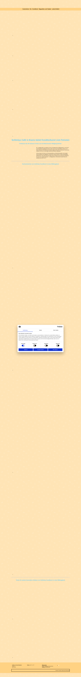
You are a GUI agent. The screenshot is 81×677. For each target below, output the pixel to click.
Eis (31, 9)
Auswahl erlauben (40, 349)
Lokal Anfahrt (55, 9)
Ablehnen (26, 349)
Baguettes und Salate (45, 9)
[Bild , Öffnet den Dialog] (39, 35)
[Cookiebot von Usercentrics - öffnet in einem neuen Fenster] (57, 327)
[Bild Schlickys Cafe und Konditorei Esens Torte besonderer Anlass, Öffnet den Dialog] (39, 657)
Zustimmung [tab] (25, 330)
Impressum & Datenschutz (65, 670)
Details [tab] (40, 330)
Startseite (57, 670)
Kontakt (60, 670)
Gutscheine (26, 9)
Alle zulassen (55, 349)
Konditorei (35, 9)
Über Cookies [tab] (55, 330)
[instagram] (58, 665)
